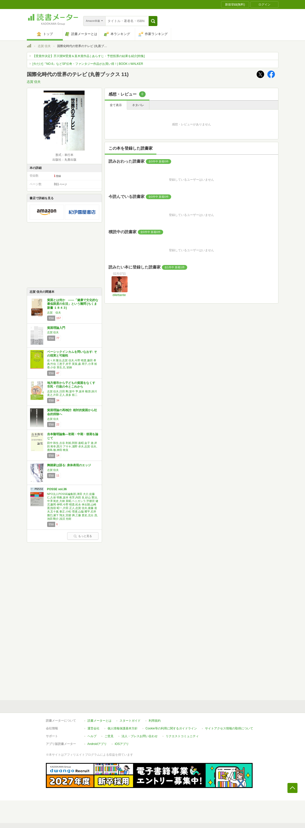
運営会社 (93, 728)
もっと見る (82, 536)
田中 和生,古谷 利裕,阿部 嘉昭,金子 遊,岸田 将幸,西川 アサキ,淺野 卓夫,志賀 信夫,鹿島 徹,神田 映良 (72, 446)
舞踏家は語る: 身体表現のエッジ (69, 465)
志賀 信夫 (44, 46)
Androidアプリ (97, 743)
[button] (153, 21)
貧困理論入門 (56, 328)
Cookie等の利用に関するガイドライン (171, 728)
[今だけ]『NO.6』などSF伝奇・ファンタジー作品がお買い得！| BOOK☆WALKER (88, 64)
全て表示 (116, 105)
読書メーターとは (99, 720)
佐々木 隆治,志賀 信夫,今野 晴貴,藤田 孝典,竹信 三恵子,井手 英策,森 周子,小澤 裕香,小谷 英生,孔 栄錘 (72, 364)
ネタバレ (138, 105)
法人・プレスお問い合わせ (140, 736)
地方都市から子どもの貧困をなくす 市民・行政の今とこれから (71, 385)
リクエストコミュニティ (182, 736)
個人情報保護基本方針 (123, 728)
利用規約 (155, 720)
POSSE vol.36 (57, 489)
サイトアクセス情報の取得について (229, 728)
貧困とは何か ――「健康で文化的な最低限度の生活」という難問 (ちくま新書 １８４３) (72, 304)
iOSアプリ (122, 743)
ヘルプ (91, 736)
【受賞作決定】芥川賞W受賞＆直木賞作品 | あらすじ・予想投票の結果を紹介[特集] (89, 56)
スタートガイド (130, 720)
